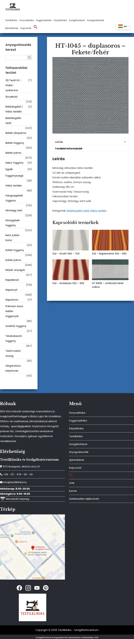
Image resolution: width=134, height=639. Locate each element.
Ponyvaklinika (77, 412)
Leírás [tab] (59, 142)
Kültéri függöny (14, 250)
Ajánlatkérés (76, 460)
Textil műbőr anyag (13, 353)
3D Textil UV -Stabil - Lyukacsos (13, 85)
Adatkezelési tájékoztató (84, 498)
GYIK (71, 483)
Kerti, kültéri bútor (12, 237)
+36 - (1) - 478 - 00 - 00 (16, 474)
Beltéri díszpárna (15, 133)
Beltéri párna (13, 153)
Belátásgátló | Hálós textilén (14, 109)
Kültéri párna (13, 260)
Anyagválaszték (78, 452)
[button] (35, 27)
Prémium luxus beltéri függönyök (14, 311)
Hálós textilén (98, 210)
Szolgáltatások (78, 444)
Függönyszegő (14, 175)
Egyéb (9, 169)
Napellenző (12, 280)
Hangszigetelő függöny (14, 198)
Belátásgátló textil (78, 210)
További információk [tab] (68, 148)
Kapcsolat (75, 467)
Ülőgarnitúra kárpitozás (13, 368)
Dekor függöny (14, 162)
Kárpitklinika (76, 428)
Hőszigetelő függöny (12, 223)
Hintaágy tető (13, 210)
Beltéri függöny (14, 143)
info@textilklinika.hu (13, 482)
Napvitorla (11, 299)
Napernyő (11, 290)
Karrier (73, 491)
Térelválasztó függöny (13, 338)
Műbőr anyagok (15, 270)
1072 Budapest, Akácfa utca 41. (20, 466)
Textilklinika (76, 436)
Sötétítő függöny (15, 326)
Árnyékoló (11, 96)
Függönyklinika (78, 420)
